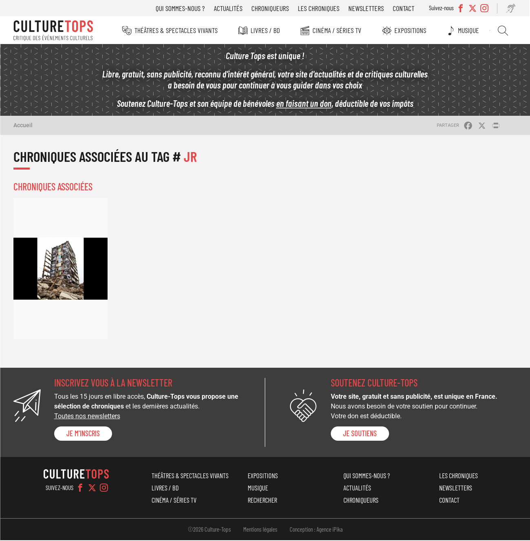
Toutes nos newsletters (87, 417)
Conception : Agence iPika (316, 530)
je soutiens (360, 434)
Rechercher (503, 30)
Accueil (23, 126)
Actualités (229, 8)
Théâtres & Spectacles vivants (176, 30)
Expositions (411, 30)
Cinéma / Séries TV (337, 30)
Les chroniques (319, 8)
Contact (404, 8)
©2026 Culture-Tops (209, 530)
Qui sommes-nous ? (181, 8)
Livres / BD (265, 30)
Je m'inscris (83, 434)
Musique (469, 30)
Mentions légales (260, 530)
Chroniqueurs (271, 8)
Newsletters (367, 8)
